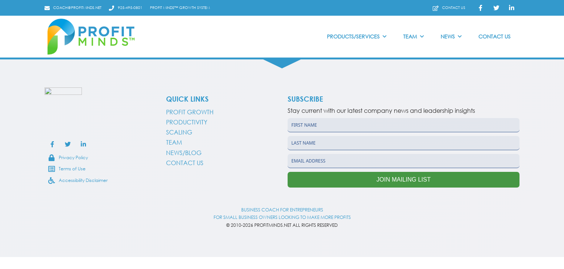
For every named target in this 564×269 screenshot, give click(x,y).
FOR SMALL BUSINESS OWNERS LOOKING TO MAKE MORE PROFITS (282, 217)
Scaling (179, 132)
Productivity (186, 122)
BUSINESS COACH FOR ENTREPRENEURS (282, 210)
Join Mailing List (404, 179)
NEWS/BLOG (184, 153)
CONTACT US (184, 163)
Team (174, 142)
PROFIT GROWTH (190, 112)
